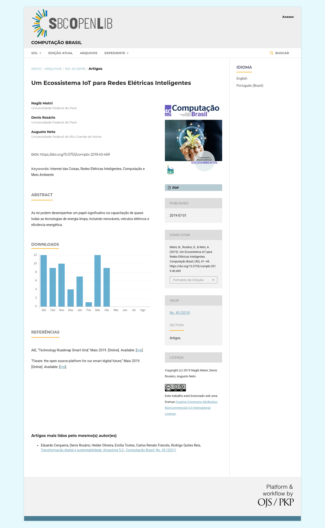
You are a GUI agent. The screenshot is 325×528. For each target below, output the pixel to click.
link (139, 350)
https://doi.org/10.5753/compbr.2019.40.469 (75, 154)
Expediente (115, 53)
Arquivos (88, 53)
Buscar (281, 53)
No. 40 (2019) (75, 69)
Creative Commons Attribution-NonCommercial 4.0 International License (191, 407)
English (241, 78)
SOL (35, 53)
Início (36, 69)
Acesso (288, 17)
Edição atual (60, 53)
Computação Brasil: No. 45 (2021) (151, 450)
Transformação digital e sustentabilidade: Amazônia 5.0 (82, 450)
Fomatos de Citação (188, 280)
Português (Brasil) (249, 85)
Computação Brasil (56, 42)
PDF (175, 188)
